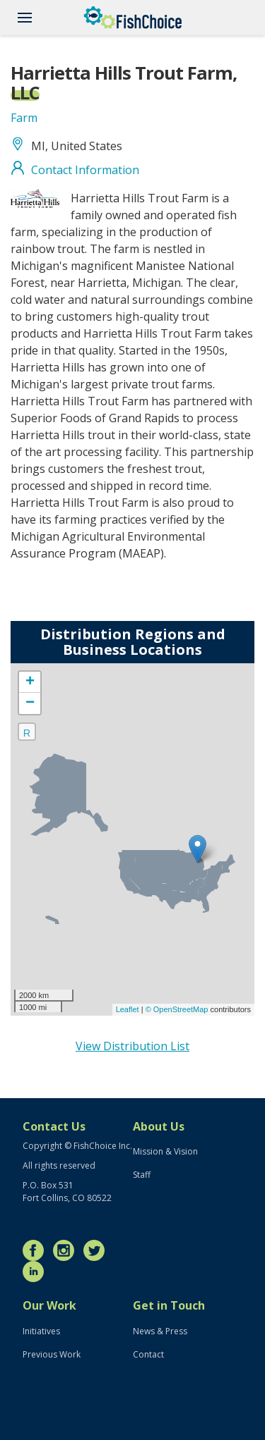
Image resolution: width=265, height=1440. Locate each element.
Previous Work (52, 1354)
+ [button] (30, 682)
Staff (142, 1175)
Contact (148, 1354)
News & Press (160, 1331)
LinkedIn (37, 1271)
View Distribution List (132, 1046)
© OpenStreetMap (178, 1009)
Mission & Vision (165, 1151)
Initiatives (41, 1331)
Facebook (37, 1250)
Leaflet (127, 1009)
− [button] (30, 703)
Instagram (67, 1250)
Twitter (97, 1250)
